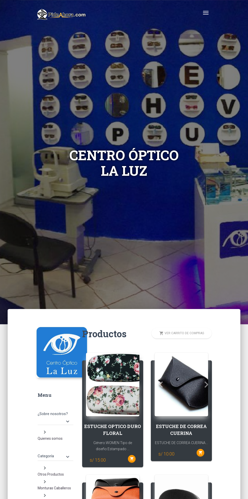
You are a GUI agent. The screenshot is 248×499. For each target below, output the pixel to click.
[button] (90, 384)
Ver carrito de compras (181, 333)
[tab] (55, 413)
